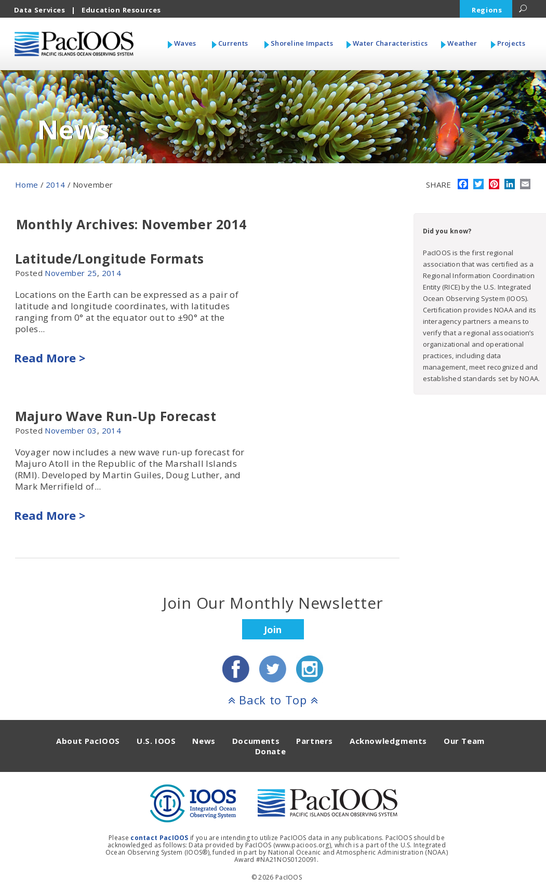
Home (26, 184)
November (65, 273)
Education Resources (121, 10)
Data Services (39, 10)
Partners (314, 741)
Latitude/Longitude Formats (109, 258)
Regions (487, 10)
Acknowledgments (388, 741)
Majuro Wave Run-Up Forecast (116, 416)
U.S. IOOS (156, 741)
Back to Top (273, 699)
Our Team (464, 741)
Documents (255, 741)
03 (92, 430)
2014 (55, 184)
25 (92, 273)
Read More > (49, 357)
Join (273, 629)
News (203, 741)
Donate (270, 751)
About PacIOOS (88, 741)
